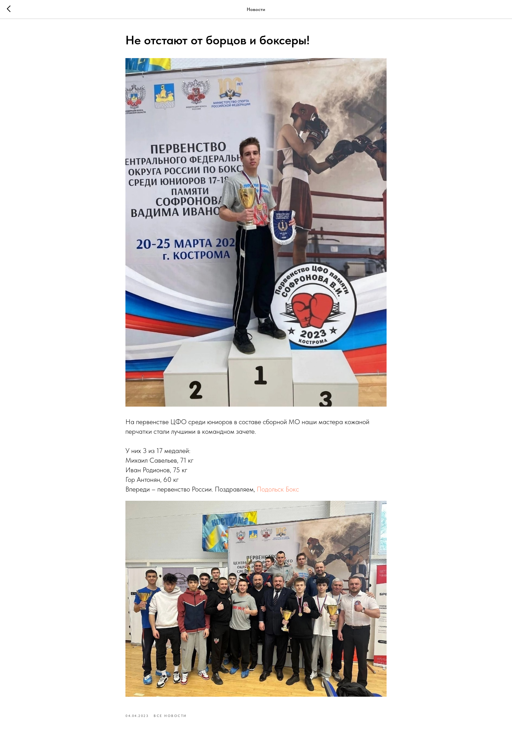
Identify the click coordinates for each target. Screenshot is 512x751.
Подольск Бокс (278, 489)
